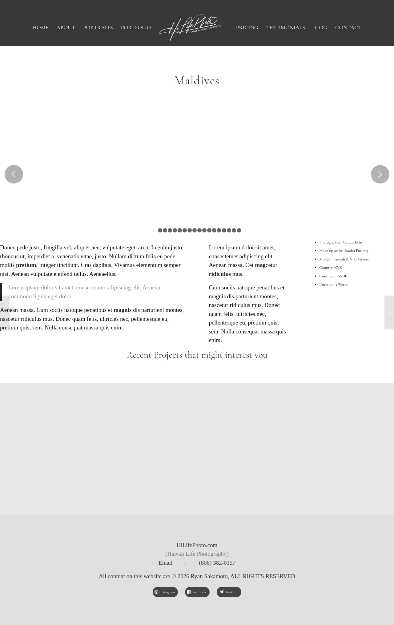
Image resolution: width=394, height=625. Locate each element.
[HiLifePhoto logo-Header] (197, 27)
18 (239, 230)
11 (204, 230)
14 (219, 230)
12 (209, 230)
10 (199, 230)
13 (214, 230)
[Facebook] (197, 592)
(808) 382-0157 (217, 562)
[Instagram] (165, 592)
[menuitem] (40, 27)
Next (380, 174)
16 (229, 230)
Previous (14, 174)
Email (165, 562)
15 (224, 230)
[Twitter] (229, 592)
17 (234, 230)
